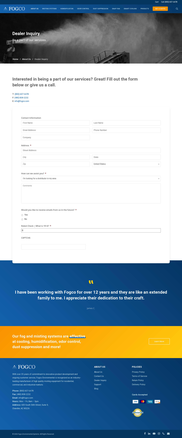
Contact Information (31, 124)
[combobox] (126, 170)
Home (15, 59)
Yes (26, 221)
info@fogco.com (27, 101)
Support (97, 384)
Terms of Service (139, 376)
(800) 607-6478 (27, 94)
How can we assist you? (33, 179)
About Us (26, 59)
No (25, 225)
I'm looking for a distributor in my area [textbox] (39, 184)
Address (26, 151)
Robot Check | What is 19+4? (36, 232)
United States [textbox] (100, 170)
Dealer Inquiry (100, 380)
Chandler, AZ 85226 (21, 408)
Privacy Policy (138, 372)
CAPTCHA (25, 243)
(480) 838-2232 (27, 97)
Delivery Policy (138, 384)
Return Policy (138, 380)
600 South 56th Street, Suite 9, (34, 405)
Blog (96, 388)
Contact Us (99, 376)
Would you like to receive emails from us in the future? (49, 216)
